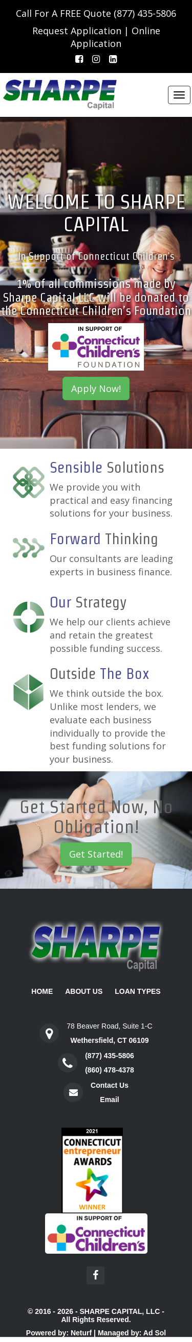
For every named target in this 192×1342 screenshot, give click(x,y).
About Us (83, 991)
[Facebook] (79, 59)
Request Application (76, 31)
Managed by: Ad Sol (132, 1333)
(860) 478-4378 (109, 1070)
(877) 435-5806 (145, 13)
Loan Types (137, 991)
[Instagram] (96, 59)
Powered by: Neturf (59, 1333)
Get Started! (96, 854)
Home (42, 991)
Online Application (115, 37)
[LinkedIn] (113, 59)
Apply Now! (96, 388)
